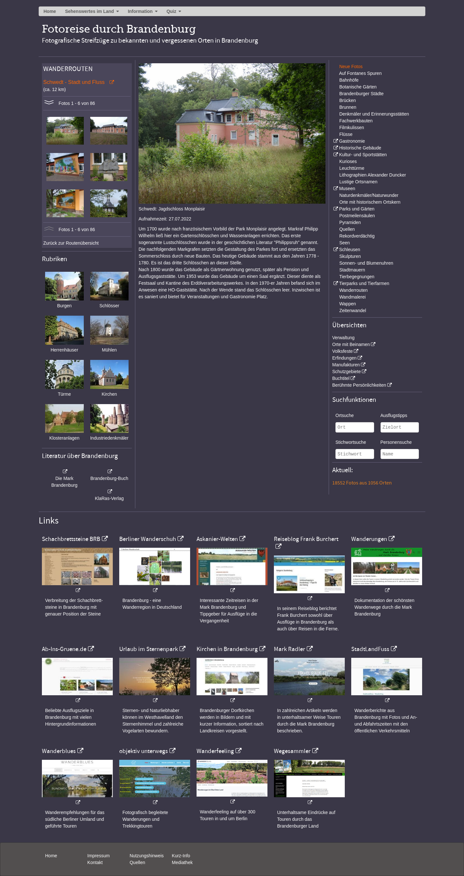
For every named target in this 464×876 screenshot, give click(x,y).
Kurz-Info (181, 855)
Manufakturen (346, 364)
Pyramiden (350, 222)
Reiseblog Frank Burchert (306, 539)
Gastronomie (352, 141)
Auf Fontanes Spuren (360, 73)
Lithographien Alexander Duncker (372, 175)
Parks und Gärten (356, 208)
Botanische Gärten (358, 86)
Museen (347, 188)
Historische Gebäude (360, 147)
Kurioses (348, 161)
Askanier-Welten (217, 539)
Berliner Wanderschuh (147, 539)
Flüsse (346, 134)
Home (50, 11)
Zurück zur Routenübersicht (71, 243)
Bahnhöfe (349, 80)
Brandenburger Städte (361, 93)
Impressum (98, 855)
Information (140, 11)
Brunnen (347, 107)
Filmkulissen (351, 127)
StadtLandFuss (370, 649)
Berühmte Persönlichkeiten (359, 385)
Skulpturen (350, 256)
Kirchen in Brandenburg (227, 649)
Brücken (347, 100)
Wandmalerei (352, 297)
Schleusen (349, 249)
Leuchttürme (351, 168)
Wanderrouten (353, 290)
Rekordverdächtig (357, 236)
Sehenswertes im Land (89, 11)
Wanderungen (369, 539)
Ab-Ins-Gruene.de (64, 649)
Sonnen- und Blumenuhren (366, 263)
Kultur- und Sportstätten (363, 154)
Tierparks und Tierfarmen (364, 283)
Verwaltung (343, 337)
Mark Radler (289, 649)
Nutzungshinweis (147, 855)
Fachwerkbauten (356, 120)
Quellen (347, 229)
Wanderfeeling (215, 751)
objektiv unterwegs (143, 751)
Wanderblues (59, 751)
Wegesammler (292, 751)
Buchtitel (341, 378)
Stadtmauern (352, 269)
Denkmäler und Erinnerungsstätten (374, 114)
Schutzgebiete (346, 371)
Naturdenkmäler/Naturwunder (369, 195)
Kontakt (94, 862)
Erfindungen (344, 358)
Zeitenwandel (352, 310)
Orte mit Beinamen (351, 344)
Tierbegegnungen (356, 276)
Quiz (171, 11)
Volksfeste (342, 351)
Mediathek (182, 862)
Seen (344, 242)
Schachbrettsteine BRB (71, 539)
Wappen (347, 303)
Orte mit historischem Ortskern (370, 202)
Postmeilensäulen (357, 215)
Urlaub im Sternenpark (148, 649)
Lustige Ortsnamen (358, 181)
